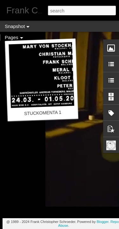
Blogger (103, 222)
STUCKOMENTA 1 (43, 113)
